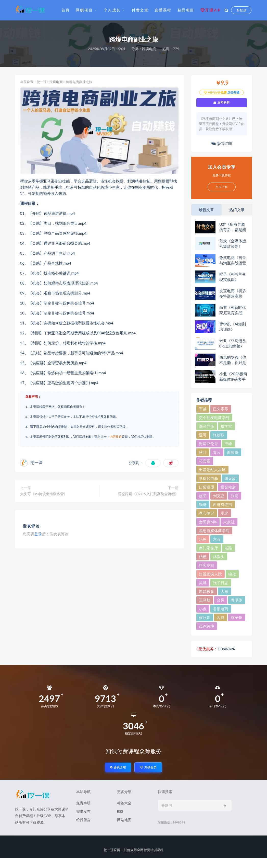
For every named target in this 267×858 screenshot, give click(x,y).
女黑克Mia (208, 522)
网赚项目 (84, 10)
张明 (234, 495)
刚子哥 (236, 617)
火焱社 (229, 522)
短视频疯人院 (210, 574)
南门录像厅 (208, 548)
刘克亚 (218, 495)
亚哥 (203, 435)
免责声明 (83, 803)
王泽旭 (204, 600)
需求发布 (83, 811)
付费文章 (140, 10)
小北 (224, 513)
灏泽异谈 (206, 426)
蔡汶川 (204, 617)
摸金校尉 (228, 487)
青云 (217, 452)
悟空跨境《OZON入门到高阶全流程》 (148, 494)
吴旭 (203, 582)
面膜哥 (232, 452)
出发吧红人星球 (212, 469)
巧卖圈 (204, 461)
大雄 (224, 591)
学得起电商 (208, 478)
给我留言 (83, 820)
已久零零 (220, 409)
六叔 (217, 539)
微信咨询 (221, 143)
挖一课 (42, 82)
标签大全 (124, 803)
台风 (220, 600)
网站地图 (124, 820)
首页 (65, 10)
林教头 (218, 556)
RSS (120, 811)
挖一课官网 (112, 850)
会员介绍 (118, 767)
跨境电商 (149, 49)
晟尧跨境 (206, 626)
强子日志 (220, 582)
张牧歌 (218, 435)
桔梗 (203, 556)
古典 (220, 617)
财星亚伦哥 (208, 443)
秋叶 (203, 452)
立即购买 (221, 102)
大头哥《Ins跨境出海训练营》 (44, 494)
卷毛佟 (236, 600)
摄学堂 (226, 426)
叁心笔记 (206, 513)
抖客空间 (206, 565)
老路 (228, 548)
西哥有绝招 (222, 504)
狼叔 (232, 574)
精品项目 (185, 10)
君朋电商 (220, 608)
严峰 (228, 443)
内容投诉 (116, 436)
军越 (203, 409)
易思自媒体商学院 (214, 530)
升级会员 (148, 767)
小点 (203, 608)
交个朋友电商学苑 (214, 417)
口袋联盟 (206, 487)
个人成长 (112, 10)
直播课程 (163, 10)
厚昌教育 (206, 591)
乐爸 (203, 539)
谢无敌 (230, 478)
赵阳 (203, 495)
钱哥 (203, 504)
